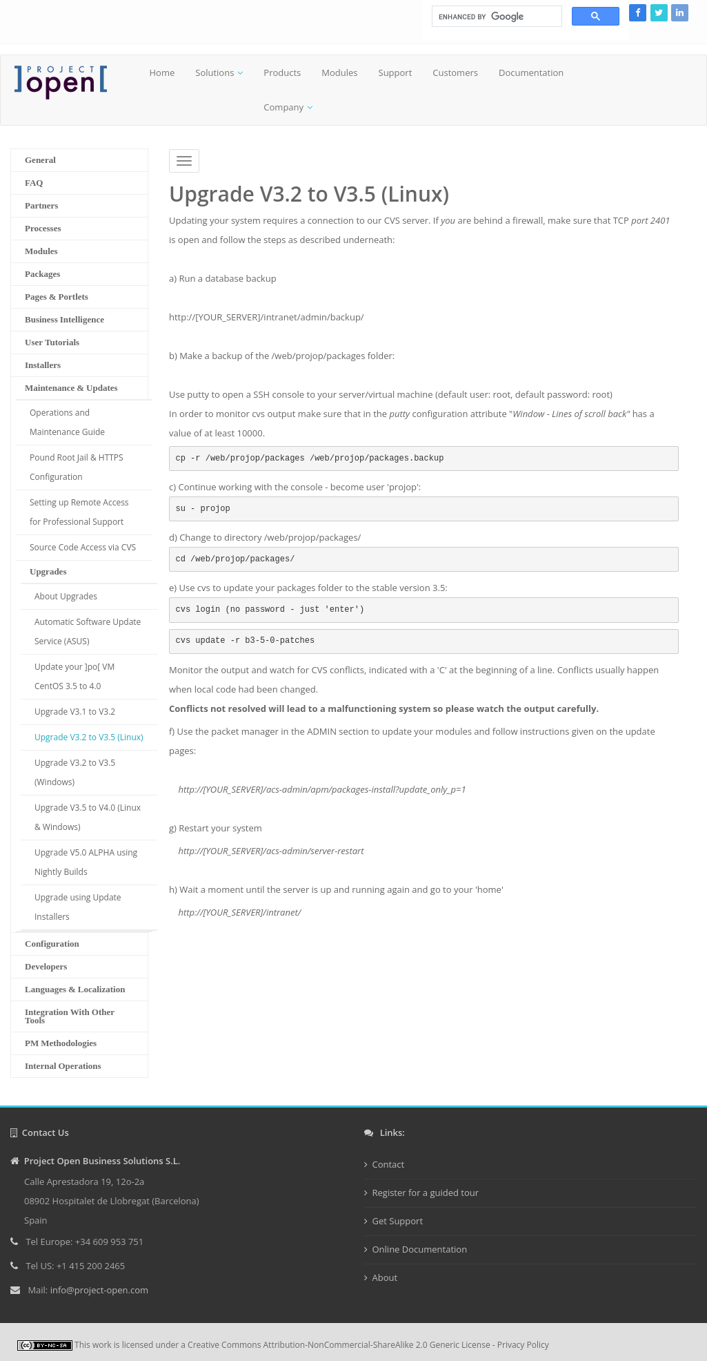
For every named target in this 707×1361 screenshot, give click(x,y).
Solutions (214, 72)
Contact (388, 1164)
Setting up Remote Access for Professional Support (79, 512)
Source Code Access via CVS (83, 547)
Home (162, 72)
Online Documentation (420, 1249)
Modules (339, 72)
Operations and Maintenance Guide (67, 422)
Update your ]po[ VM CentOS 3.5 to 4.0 (74, 676)
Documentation (531, 72)
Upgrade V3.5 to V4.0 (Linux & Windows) (87, 817)
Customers (455, 72)
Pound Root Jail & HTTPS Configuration (76, 467)
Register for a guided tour (425, 1192)
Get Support (398, 1221)
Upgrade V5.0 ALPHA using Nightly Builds (85, 862)
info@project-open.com (98, 1290)
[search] (495, 16)
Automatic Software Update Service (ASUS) (87, 631)
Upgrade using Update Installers (77, 907)
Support (395, 72)
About (385, 1277)
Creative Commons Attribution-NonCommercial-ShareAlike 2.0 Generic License (339, 1345)
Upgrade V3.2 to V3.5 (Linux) (88, 737)
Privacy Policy (523, 1345)
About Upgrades (65, 596)
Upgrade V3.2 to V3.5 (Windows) (74, 772)
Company (283, 107)
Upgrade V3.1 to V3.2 (74, 711)
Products (282, 72)
